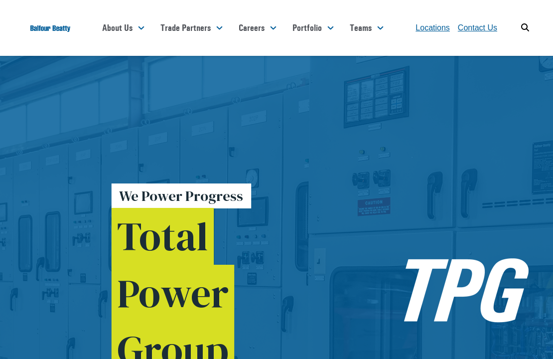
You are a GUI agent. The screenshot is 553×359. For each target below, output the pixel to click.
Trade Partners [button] (185, 27)
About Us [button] (117, 27)
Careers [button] (252, 27)
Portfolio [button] (307, 27)
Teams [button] (361, 27)
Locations (432, 27)
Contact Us (477, 27)
